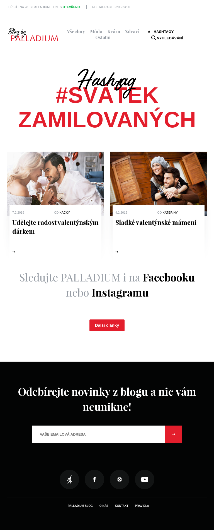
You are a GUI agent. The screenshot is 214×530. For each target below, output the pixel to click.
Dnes (66, 7)
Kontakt (121, 505)
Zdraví (132, 31)
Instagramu (120, 292)
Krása (113, 31)
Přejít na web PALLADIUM (29, 7)
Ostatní (103, 37)
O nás (103, 505)
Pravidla (142, 505)
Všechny (76, 31)
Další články (107, 325)
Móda (96, 31)
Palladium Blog (80, 505)
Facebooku (169, 277)
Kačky (65, 212)
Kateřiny (170, 212)
